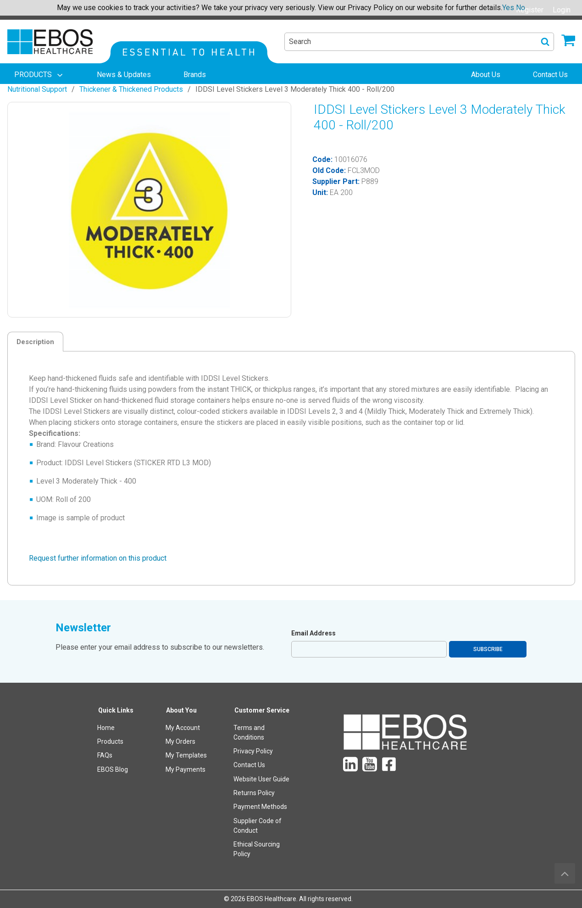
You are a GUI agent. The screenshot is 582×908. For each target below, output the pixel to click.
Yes (508, 7)
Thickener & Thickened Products (131, 89)
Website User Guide (261, 779)
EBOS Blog (112, 769)
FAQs (104, 755)
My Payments (185, 769)
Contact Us (249, 765)
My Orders (180, 741)
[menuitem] (39, 75)
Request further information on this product (97, 558)
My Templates (186, 755)
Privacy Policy (253, 751)
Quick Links (115, 710)
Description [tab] (35, 342)
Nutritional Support (37, 89)
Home (106, 727)
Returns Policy (254, 793)
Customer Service (261, 710)
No (520, 7)
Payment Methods (260, 806)
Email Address (313, 633)
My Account (183, 727)
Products (110, 741)
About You (181, 710)
